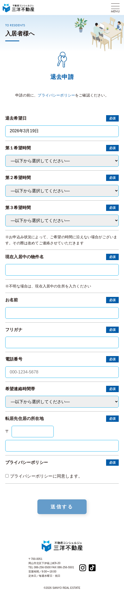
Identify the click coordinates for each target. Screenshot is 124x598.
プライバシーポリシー (56, 95)
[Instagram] (82, 567)
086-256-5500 (42, 567)
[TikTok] (92, 567)
